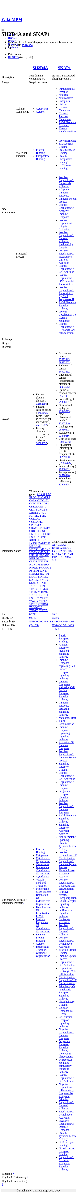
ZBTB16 (43, 604)
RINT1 (44, 570)
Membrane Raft (67, 717)
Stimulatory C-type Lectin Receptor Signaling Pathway (67, 992)
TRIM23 (43, 589)
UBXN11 (43, 595)
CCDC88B (35, 503)
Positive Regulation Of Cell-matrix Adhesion (66, 182)
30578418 (64, 475)
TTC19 (33, 595)
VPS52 (44, 598)
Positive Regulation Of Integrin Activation (66, 225)
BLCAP (62, 544)
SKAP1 (64, 67)
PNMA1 (33, 567)
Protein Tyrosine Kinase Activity (67, 1135)
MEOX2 (45, 549)
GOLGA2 (34, 518)
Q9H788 (34, 625)
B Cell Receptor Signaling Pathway (67, 903)
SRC (54, 560)
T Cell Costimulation (66, 722)
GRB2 (32, 531)
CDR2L (33, 506)
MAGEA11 (44, 543)
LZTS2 (33, 543)
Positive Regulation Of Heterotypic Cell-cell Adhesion (66, 256)
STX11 (42, 582)
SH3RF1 (44, 573)
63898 (32, 614)
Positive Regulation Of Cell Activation (67, 775)
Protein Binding (40, 151)
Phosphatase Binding (42, 157)
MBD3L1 (34, 549)
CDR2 (45, 503)
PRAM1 (68, 553)
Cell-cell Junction (63, 115)
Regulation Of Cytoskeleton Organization (43, 899)
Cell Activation (67, 977)
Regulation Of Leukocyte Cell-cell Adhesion (67, 971)
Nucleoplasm (66, 97)
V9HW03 (68, 625)
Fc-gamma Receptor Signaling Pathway (64, 796)
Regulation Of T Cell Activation (68, 982)
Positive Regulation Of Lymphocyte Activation (66, 942)
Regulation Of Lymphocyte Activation (66, 1114)
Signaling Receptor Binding (64, 766)
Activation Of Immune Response (66, 745)
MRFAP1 (44, 552)
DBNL (33, 512)
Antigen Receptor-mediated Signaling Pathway (64, 650)
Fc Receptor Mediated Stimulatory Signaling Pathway (65, 1065)
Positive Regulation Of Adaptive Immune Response (66, 210)
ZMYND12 (35, 607)
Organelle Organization (43, 954)
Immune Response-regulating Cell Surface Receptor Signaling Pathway (67, 669)
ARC (48, 494)
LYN (60, 553)
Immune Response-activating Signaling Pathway (64, 708)
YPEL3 (33, 604)
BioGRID (13, 57)
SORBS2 (43, 576)
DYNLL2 (57, 547)
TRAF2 (33, 589)
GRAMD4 (35, 527)
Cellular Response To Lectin (66, 1010)
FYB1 (55, 550)
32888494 (64, 484)
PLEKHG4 (43, 564)
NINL (32, 558)
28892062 (64, 362)
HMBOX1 (35, 534)
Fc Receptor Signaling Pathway (65, 913)
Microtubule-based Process (43, 890)
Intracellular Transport (42, 948)
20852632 (65, 463)
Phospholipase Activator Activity (66, 873)
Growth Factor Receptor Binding (67, 1151)
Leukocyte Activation (64, 921)
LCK (55, 553)
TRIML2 (44, 592)
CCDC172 (43, 500)
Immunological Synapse (67, 90)
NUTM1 (41, 558)
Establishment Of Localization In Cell (43, 912)
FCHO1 (41, 512)
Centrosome (42, 864)
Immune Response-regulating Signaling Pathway (64, 733)
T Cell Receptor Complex (67, 124)
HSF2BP (34, 537)
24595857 (41, 443)
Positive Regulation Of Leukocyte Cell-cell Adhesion (67, 328)
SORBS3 (34, 579)
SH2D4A (40, 67)
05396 (55, 617)
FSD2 (43, 515)
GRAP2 (45, 527)
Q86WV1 (57, 625)
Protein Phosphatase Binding (65, 158)
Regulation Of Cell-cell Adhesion (66, 1105)
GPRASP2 (35, 524)
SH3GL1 (34, 573)
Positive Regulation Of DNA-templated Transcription (67, 279)
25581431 (64, 396)
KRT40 (33, 540)
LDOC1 (42, 540)
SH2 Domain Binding (66, 167)
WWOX (33, 601)
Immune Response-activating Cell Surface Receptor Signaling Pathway (67, 690)
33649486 (64, 435)
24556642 (43, 412)
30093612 (64, 371)
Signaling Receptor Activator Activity (64, 829)
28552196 (65, 441)
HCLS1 (41, 531)
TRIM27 (34, 592)
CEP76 (33, 509)
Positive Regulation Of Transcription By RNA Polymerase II (66, 293)
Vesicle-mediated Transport (41, 882)
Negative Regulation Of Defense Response (66, 1125)
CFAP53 (42, 509)
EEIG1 (67, 547)
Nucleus (63, 94)
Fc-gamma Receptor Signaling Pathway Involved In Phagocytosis (66, 1049)
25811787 (41, 425)
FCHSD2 (34, 515)
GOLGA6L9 (36, 521)
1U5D (55, 629)
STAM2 (33, 582)
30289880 (64, 457)
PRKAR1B (45, 567)
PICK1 (33, 564)
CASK (33, 500)
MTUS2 (33, 555)
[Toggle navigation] (2, 30)
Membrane (65, 119)
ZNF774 (43, 610)
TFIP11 (42, 585)
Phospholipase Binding (66, 1003)
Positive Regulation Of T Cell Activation (68, 855)
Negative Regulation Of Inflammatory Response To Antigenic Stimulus (66, 1092)
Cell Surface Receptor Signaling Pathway (65, 1021)
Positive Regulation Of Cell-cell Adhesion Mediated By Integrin (66, 240)
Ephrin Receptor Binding (64, 638)
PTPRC (56, 556)
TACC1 (33, 585)
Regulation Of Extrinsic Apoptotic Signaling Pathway (66, 1163)
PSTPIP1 (34, 570)
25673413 (64, 359)
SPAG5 (44, 579)
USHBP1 (34, 598)
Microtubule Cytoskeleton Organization (43, 870)
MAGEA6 (35, 546)
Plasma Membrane (65, 109)
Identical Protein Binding (41, 937)
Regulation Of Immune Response (66, 784)
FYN (62, 550)
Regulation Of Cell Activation (67, 963)
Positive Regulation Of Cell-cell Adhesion (66, 930)
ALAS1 (41, 494)
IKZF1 (43, 537)
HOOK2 (45, 534)
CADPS (45, 497)
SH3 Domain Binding (66, 145)
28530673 (64, 429)
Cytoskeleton (43, 876)
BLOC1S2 (35, 497)
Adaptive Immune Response (64, 192)
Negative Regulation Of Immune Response (66, 1034)
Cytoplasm (42, 108)
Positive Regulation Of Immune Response (66, 808)
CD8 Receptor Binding (66, 1144)
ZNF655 (33, 610)
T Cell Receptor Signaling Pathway (67, 305)
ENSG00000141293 (63, 621)
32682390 (41, 403)
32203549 (64, 423)
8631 (55, 614)
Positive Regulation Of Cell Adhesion (66, 268)
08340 (32, 617)
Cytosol (40, 111)
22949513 (64, 411)
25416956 (27, 45)
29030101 (64, 402)
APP (54, 544)
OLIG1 (33, 561)
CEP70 (42, 506)
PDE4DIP (43, 561)
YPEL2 (43, 601)
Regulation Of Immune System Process (67, 864)
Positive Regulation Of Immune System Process (67, 756)
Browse (12, 37)
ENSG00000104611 (40, 621)
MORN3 (34, 552)
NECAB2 (44, 555)
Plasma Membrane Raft (67, 130)
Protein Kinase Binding (67, 151)
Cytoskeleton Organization (43, 860)
